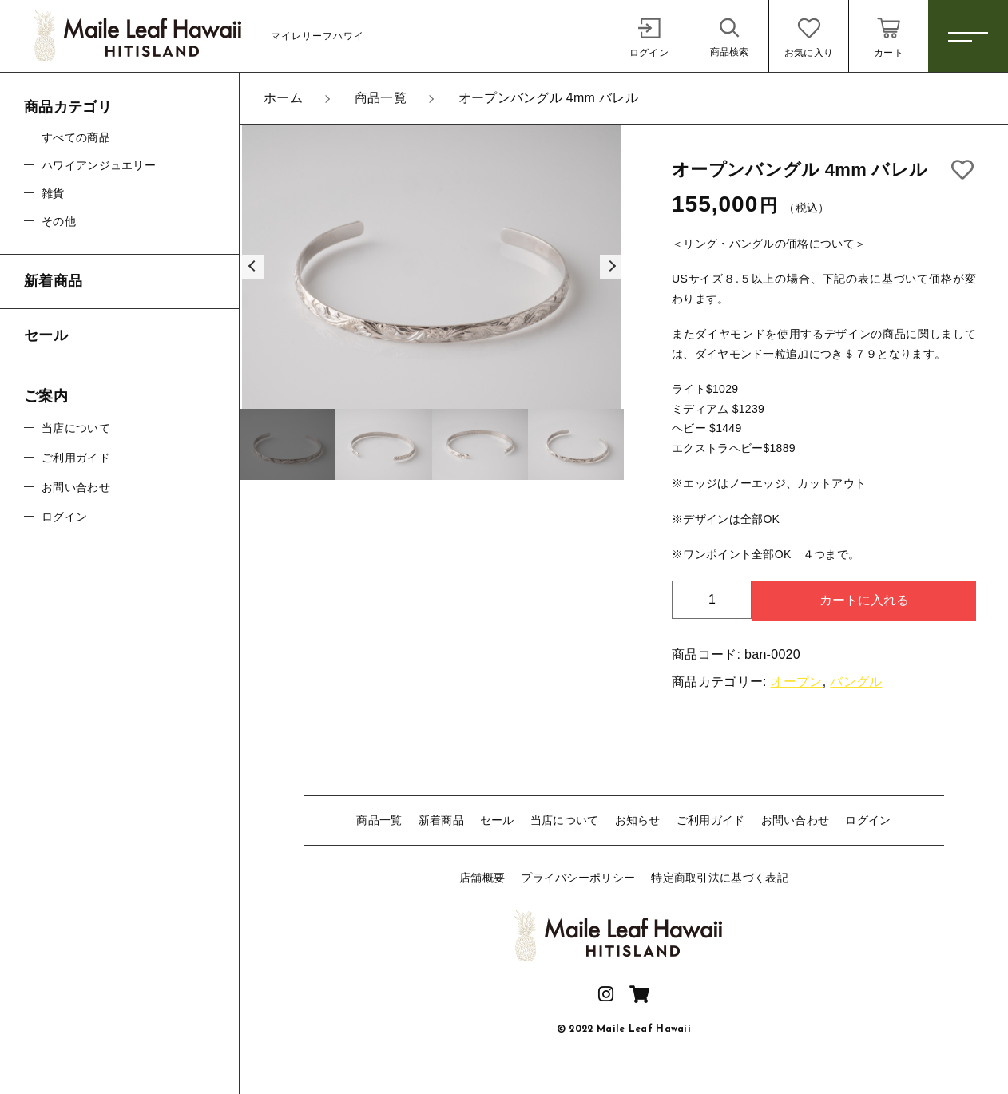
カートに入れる (864, 600)
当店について (564, 820)
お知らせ (638, 820)
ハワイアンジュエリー (99, 165)
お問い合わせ (795, 820)
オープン (797, 681)
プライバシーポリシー (578, 877)
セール (497, 820)
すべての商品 (76, 137)
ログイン (868, 820)
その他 (59, 221)
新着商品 (441, 820)
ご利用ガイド (711, 820)
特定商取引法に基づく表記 (719, 877)
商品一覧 (379, 820)
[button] (252, 267)
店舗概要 (482, 877)
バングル (856, 681)
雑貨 (53, 193)
